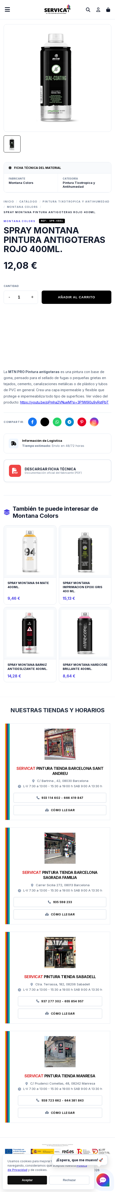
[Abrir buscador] (88, 9)
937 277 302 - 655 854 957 (60, 1002)
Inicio (9, 201)
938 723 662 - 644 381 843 (60, 1101)
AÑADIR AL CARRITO (76, 298)
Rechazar (69, 1180)
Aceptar (27, 1180)
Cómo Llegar (60, 811)
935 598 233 (60, 903)
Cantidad (11, 286)
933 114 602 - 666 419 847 (60, 798)
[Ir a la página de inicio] (57, 12)
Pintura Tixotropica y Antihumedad (76, 201)
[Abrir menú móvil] (7, 9)
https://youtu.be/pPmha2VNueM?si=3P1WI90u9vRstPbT (64, 403)
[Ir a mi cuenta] (98, 9)
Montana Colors (22, 207)
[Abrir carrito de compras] (108, 9)
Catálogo (28, 201)
